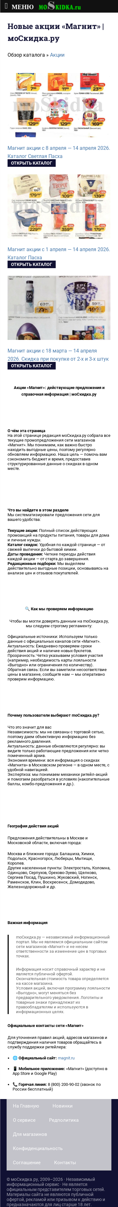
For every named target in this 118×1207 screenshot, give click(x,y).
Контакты (65, 1162)
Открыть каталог (31, 163)
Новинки (63, 1106)
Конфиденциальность (38, 1148)
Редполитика (64, 1120)
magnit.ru (66, 1058)
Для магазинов (30, 1134)
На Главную (26, 1106)
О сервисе (24, 1120)
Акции (57, 55)
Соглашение (27, 1162)
